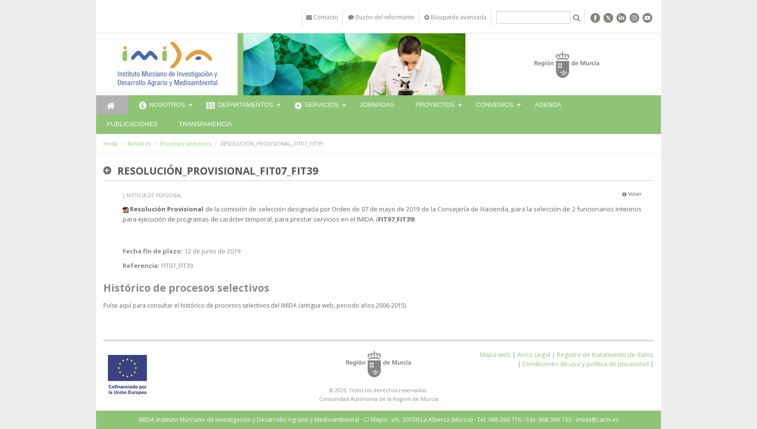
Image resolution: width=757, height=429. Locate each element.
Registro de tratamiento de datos (605, 354)
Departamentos (239, 106)
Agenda (548, 104)
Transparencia (205, 124)
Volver (632, 194)
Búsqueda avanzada (455, 17)
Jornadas (377, 104)
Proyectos (434, 104)
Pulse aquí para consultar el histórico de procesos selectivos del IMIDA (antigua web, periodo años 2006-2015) (254, 305)
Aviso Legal (533, 354)
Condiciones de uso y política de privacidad (585, 363)
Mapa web (495, 354)
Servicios (316, 106)
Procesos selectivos (185, 143)
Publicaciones (132, 124)
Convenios (495, 104)
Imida (110, 143)
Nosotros (162, 106)
